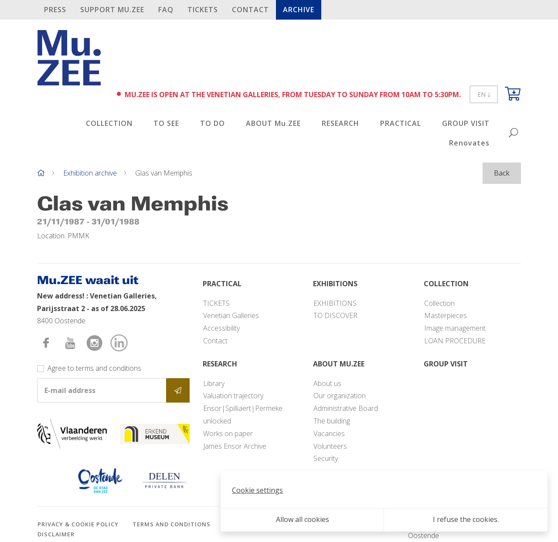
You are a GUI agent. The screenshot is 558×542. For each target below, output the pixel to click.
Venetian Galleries (231, 315)
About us (327, 383)
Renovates (469, 143)
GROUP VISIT (466, 123)
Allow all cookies (302, 519)
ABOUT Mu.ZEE (273, 123)
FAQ (166, 9)
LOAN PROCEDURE (455, 341)
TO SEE (166, 123)
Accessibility (221, 328)
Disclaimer (56, 534)
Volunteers (330, 446)
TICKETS (202, 9)
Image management (455, 328)
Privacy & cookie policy (78, 524)
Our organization (339, 395)
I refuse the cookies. (466, 519)
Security (325, 458)
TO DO (212, 123)
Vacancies (329, 433)
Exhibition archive (90, 173)
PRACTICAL (400, 123)
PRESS (55, 9)
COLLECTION (109, 123)
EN (483, 94)
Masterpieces (445, 315)
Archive (298, 9)
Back (502, 173)
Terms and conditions (172, 524)
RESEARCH (340, 123)
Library (214, 383)
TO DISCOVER (335, 315)
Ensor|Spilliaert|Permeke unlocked (242, 414)
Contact (250, 9)
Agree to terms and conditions (94, 368)
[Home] (41, 173)
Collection (439, 303)
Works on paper (228, 433)
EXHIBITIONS (335, 303)
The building (331, 421)
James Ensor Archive (234, 446)
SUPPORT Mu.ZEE (112, 9)
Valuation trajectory (233, 395)
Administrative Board (345, 408)
